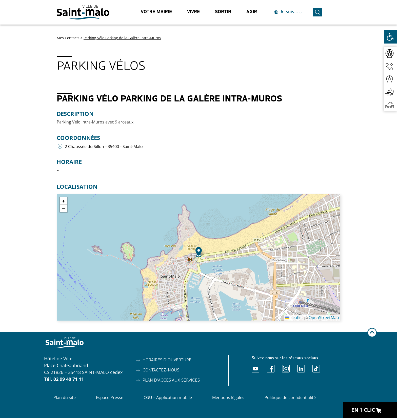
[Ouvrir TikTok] (316, 368)
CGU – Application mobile (168, 397)
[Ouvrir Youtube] (255, 368)
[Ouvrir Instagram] (286, 368)
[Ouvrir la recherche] (317, 11)
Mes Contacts (68, 37)
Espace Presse (109, 397)
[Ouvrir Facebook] (270, 368)
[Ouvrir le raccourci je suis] (288, 12)
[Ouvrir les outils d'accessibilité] (390, 37)
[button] (198, 252)
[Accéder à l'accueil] (83, 12)
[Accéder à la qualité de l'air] (390, 92)
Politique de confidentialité (290, 397)
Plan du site (64, 397)
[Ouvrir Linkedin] (301, 368)
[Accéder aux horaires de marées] (390, 104)
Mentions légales (228, 397)
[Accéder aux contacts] (390, 66)
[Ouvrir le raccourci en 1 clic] (370, 410)
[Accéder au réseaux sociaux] (390, 53)
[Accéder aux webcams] (390, 79)
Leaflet (294, 317)
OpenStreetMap (324, 317)
